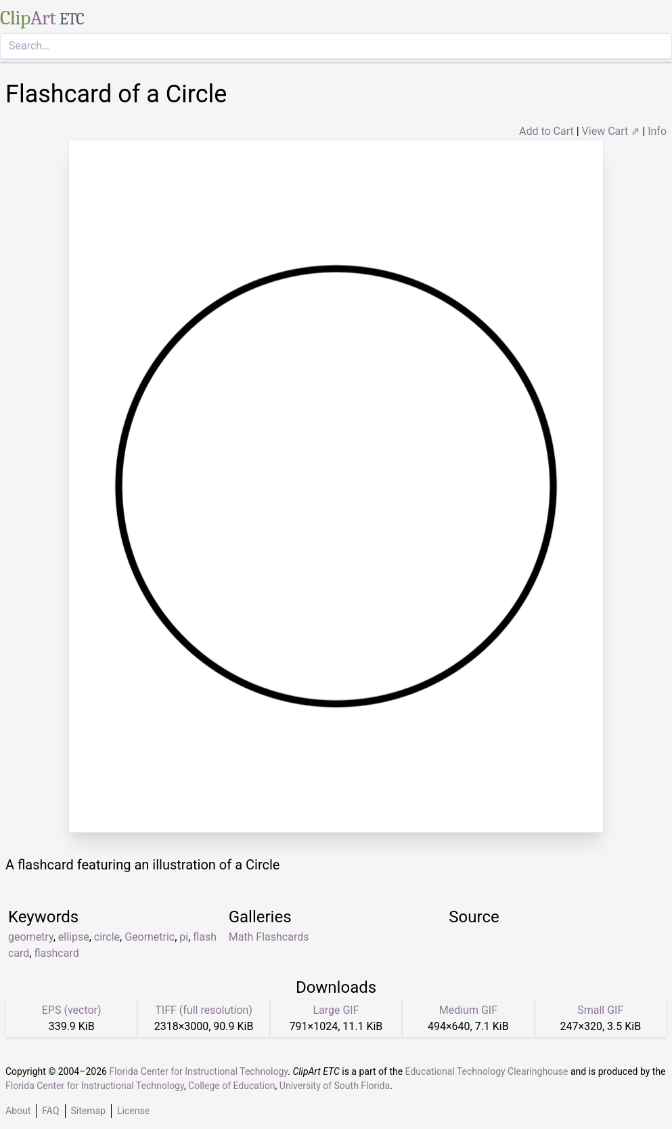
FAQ (50, 1110)
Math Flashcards (269, 936)
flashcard (57, 953)
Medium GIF (468, 1010)
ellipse (73, 936)
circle (107, 936)
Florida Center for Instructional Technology (198, 1071)
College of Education (231, 1085)
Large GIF (336, 1010)
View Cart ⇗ (611, 131)
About (17, 1110)
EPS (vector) (72, 1010)
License (133, 1110)
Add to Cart (546, 131)
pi (183, 936)
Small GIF (600, 1010)
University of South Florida (334, 1085)
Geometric (150, 936)
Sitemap (88, 1110)
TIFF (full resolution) (203, 1010)
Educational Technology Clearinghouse (486, 1071)
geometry (30, 936)
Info (657, 131)
